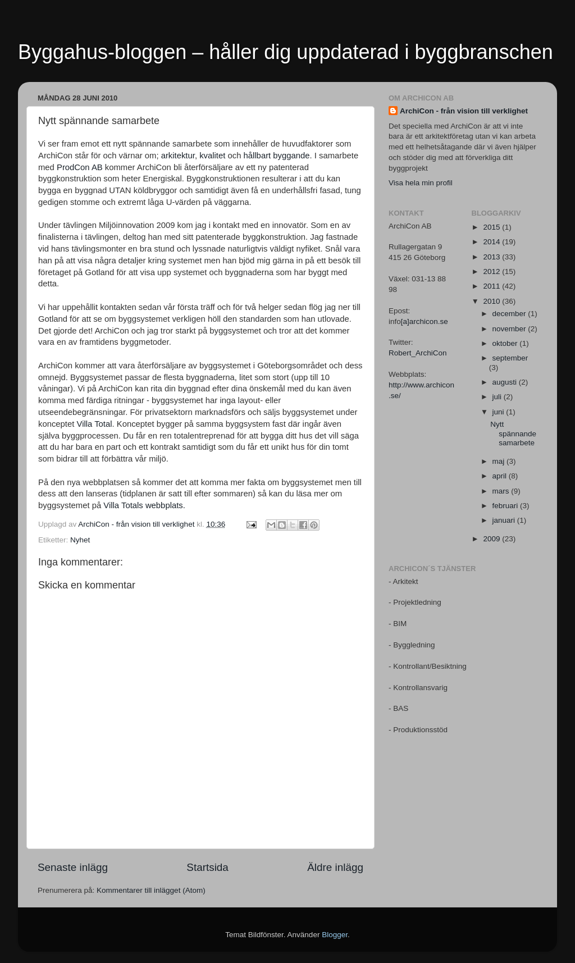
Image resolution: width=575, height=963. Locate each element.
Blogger (335, 934)
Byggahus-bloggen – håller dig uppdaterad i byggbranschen (285, 51)
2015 (492, 227)
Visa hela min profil (421, 183)
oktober (506, 343)
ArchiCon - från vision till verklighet (464, 111)
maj (499, 461)
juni (499, 412)
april (500, 476)
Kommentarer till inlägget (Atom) (151, 890)
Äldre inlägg (335, 867)
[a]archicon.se (424, 321)
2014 (492, 242)
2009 (492, 539)
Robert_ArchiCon (418, 353)
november (510, 329)
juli (498, 396)
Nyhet (80, 540)
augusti (505, 382)
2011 (492, 286)
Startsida (207, 867)
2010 (492, 301)
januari (504, 520)
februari (506, 505)
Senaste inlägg (73, 867)
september (510, 358)
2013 (492, 257)
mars (502, 491)
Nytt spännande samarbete (513, 433)
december (510, 313)
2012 (492, 271)
